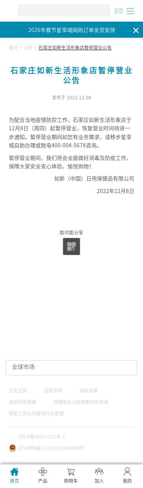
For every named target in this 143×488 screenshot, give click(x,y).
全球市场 (23, 367)
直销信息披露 (22, 402)
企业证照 (18, 390)
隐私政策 (89, 390)
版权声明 (53, 390)
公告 (28, 47)
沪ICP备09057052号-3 (41, 436)
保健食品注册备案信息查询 (80, 402)
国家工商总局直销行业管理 (36, 413)
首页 (13, 47)
